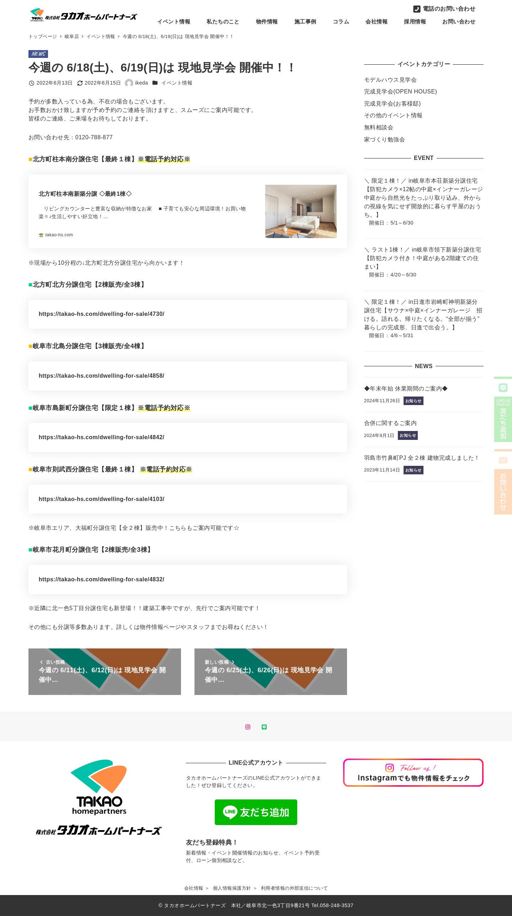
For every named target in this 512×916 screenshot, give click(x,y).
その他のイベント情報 (393, 115)
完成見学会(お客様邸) (392, 104)
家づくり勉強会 (384, 139)
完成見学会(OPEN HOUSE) (400, 91)
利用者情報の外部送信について (294, 888)
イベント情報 (176, 83)
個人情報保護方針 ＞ (235, 888)
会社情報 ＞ (196, 888)
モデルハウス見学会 (390, 80)
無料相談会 (378, 127)
